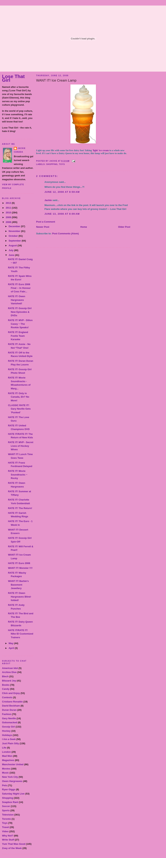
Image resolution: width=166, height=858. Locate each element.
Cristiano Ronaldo (12, 701)
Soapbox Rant (10, 802)
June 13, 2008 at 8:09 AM (62, 213)
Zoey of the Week (12, 848)
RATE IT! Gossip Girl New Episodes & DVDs (20, 312)
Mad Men (7, 756)
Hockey (6, 731)
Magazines (8, 760)
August (13, 245)
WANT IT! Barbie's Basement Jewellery (18, 585)
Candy (5, 689)
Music (5, 772)
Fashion (6, 714)
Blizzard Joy (9, 680)
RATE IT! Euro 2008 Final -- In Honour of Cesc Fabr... (19, 288)
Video (5, 831)
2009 (9, 217)
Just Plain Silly (10, 743)
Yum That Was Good (13, 844)
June (12, 255)
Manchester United (12, 764)
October (13, 236)
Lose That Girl (13, 78)
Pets (4, 785)
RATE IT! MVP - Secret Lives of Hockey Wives (20, 446)
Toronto (6, 819)
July (11, 250)
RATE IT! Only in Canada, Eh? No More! (18, 397)
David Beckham (11, 705)
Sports (6, 810)
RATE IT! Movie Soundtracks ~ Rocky (17, 475)
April (12, 648)
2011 (9, 207)
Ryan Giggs (8, 789)
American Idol (10, 668)
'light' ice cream (100, 150)
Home (83, 226)
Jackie (21, 148)
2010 (9, 212)
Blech (5, 676)
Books (5, 684)
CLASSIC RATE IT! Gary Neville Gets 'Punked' (19, 409)
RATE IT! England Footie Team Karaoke (18, 336)
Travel (5, 827)
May (11, 643)
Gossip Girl (8, 726)
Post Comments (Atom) (65, 233)
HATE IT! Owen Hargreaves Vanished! (16, 300)
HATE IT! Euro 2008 (19, 563)
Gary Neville (9, 718)
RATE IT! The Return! (20, 508)
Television (8, 814)
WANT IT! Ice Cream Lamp (56, 80)
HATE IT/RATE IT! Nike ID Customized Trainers (20, 634)
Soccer (6, 806)
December (15, 226)
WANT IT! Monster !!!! (20, 568)
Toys (4, 823)
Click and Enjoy (11, 693)
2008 (9, 222)
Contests (7, 697)
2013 (9, 203)
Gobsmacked (9, 722)
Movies (6, 768)
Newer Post (42, 226)
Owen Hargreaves (12, 781)
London (6, 751)
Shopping (7, 798)
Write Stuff (8, 839)
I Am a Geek (9, 739)
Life (4, 747)
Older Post (124, 226)
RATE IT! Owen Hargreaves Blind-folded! (19, 597)
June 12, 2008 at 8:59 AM (62, 192)
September (15, 240)
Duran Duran (9, 710)
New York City (10, 777)
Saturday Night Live (13, 793)
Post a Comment (45, 221)
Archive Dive (9, 672)
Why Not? (7, 835)
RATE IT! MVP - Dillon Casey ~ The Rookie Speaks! (20, 324)
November (15, 231)
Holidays (7, 735)
